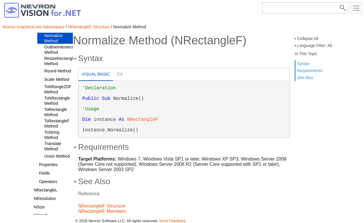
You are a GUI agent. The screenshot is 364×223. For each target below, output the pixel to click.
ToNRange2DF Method (57, 89)
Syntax (303, 63)
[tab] (95, 75)
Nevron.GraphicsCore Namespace (33, 27)
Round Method (57, 71)
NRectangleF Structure (89, 27)
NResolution (45, 198)
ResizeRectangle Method (59, 61)
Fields (44, 173)
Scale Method (56, 79)
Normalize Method (53, 38)
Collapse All (307, 38)
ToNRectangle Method (57, 101)
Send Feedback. (173, 221)
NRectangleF (142, 119)
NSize (39, 207)
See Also (305, 77)
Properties (48, 164)
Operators (48, 181)
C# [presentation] (119, 74)
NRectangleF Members (102, 211)
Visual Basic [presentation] (96, 74)
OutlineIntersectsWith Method (63, 50)
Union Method (57, 156)
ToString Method (51, 135)
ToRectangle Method (55, 112)
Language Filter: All (314, 45)
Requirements (309, 70)
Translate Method (52, 146)
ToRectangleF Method (56, 123)
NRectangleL (45, 190)
